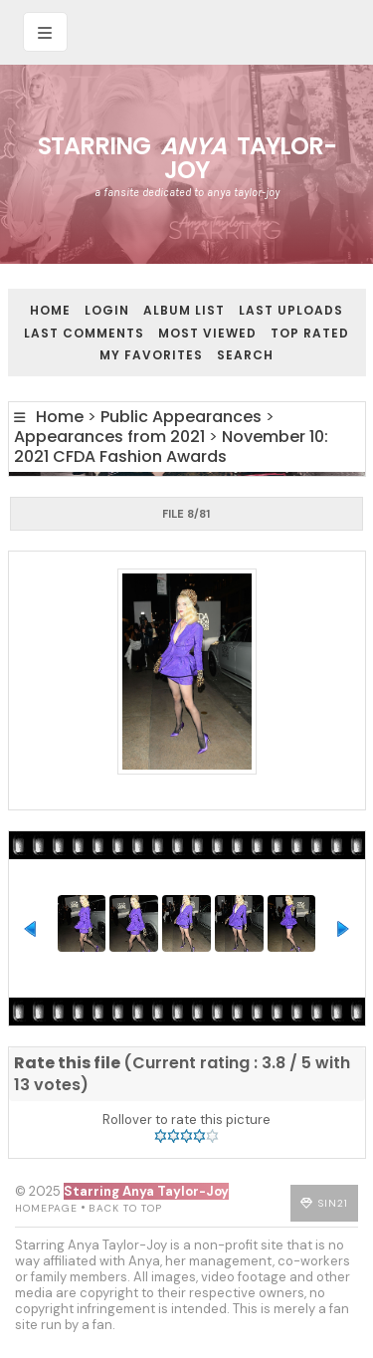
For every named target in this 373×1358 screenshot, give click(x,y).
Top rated (310, 333)
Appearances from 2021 (109, 436)
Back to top (125, 1208)
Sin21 (333, 1203)
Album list (184, 310)
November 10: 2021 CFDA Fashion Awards (171, 446)
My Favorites (151, 354)
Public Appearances (181, 416)
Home (50, 310)
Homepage (46, 1208)
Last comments (84, 333)
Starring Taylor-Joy (187, 157)
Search (245, 354)
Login (107, 310)
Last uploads (291, 310)
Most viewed (207, 333)
